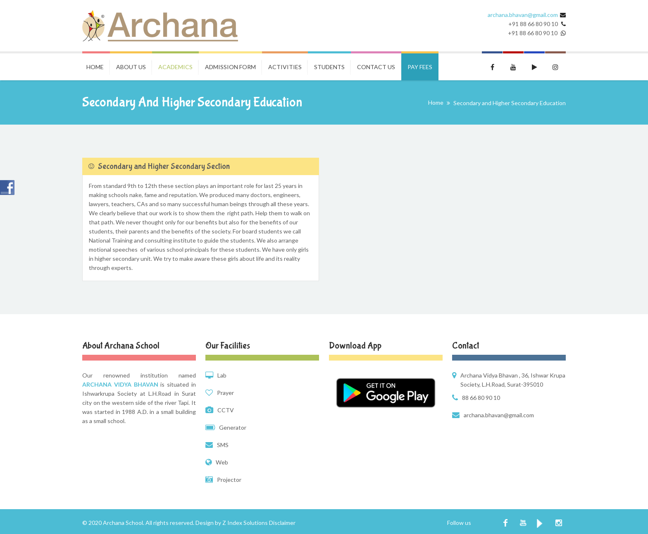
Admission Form (230, 66)
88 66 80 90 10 (481, 397)
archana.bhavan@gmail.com (523, 14)
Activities (285, 66)
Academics (175, 66)
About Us (131, 66)
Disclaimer (282, 522)
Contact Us (376, 66)
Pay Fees (419, 66)
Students (329, 66)
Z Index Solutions (245, 522)
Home (95, 66)
